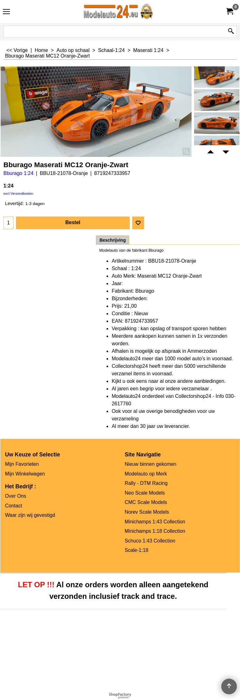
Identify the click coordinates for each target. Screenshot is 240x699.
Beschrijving (112, 240)
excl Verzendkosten (18, 193)
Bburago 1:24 (18, 173)
